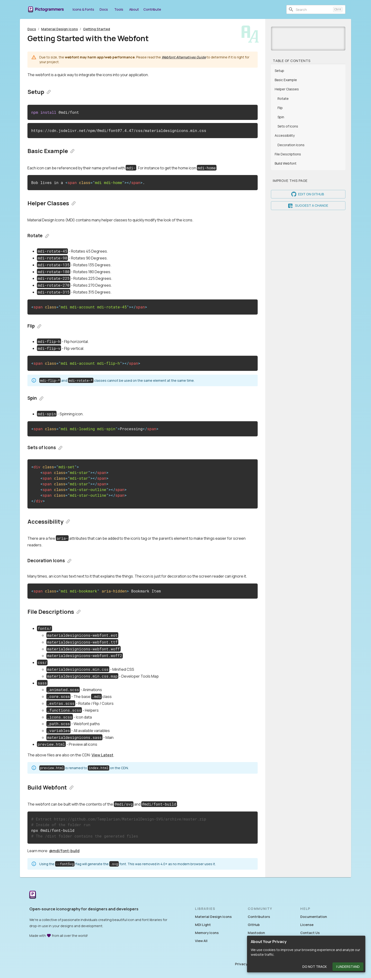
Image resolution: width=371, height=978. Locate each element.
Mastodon (256, 932)
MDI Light (203, 924)
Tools (118, 9)
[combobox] (313, 9)
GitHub (254, 924)
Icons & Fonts (83, 9)
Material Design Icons (59, 29)
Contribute (152, 9)
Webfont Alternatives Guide (184, 57)
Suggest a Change (308, 206)
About (133, 9)
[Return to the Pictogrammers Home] (32, 895)
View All (201, 941)
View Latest (102, 755)
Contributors (259, 916)
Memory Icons (207, 932)
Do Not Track (314, 966)
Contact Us (310, 932)
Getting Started (96, 29)
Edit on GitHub (308, 194)
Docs (103, 9)
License (307, 924)
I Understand (347, 966)
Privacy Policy (246, 964)
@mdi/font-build (64, 850)
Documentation (313, 916)
